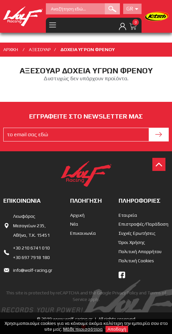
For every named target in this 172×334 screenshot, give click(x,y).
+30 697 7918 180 (31, 257)
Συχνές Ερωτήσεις (137, 233)
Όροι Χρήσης (132, 242)
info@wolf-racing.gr (32, 270)
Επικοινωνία (83, 233)
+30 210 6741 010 (31, 247)
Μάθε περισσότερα (83, 329)
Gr (132, 9)
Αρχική (77, 215)
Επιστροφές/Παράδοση (143, 224)
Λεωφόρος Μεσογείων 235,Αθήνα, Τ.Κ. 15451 (31, 225)
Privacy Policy (125, 292)
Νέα (74, 224)
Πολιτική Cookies (136, 260)
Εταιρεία (128, 215)
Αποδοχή (116, 329)
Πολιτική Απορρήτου (140, 251)
